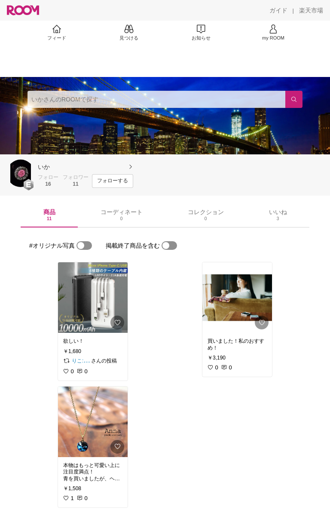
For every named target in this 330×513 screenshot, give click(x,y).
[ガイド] (278, 10)
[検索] (293, 99)
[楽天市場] (311, 10)
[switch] (84, 245)
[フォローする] (112, 181)
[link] (93, 297)
